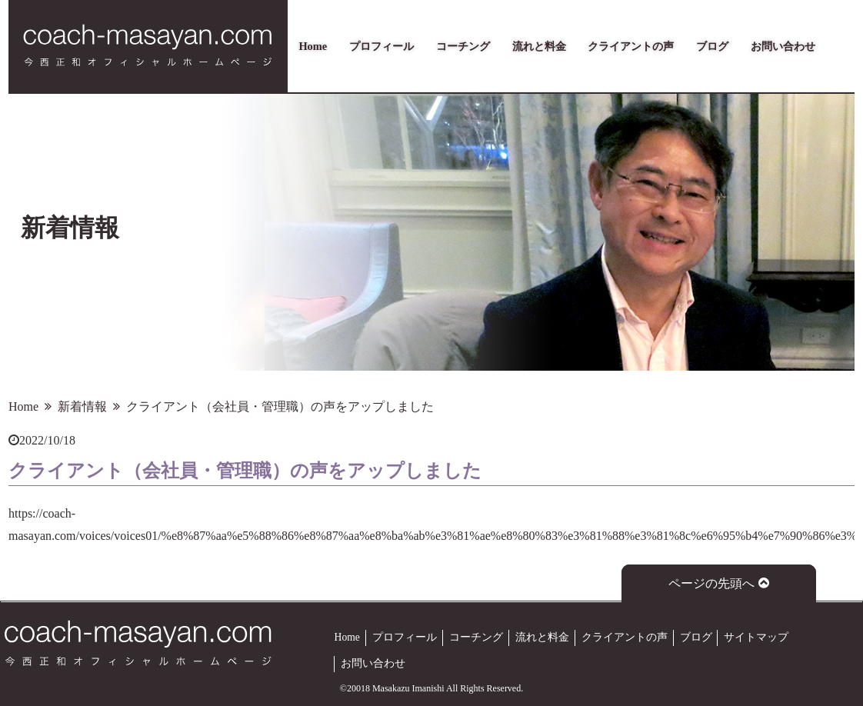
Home (312, 46)
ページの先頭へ (718, 583)
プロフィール (381, 46)
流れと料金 (539, 46)
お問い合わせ (783, 46)
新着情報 (82, 406)
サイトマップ (756, 637)
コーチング (463, 46)
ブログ (712, 46)
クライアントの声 (631, 46)
